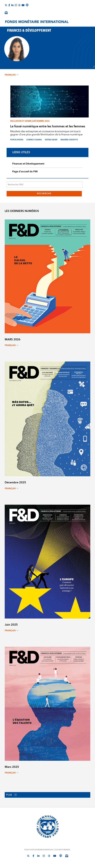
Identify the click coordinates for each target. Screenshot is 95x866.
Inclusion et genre (21, 121)
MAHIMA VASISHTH (69, 139)
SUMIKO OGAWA (34, 139)
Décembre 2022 (41, 121)
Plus (11, 795)
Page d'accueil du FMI (25, 171)
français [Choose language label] (11, 75)
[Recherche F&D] (45, 185)
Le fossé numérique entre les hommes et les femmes (47, 126)
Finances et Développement (28, 163)
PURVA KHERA (16, 139)
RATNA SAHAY (51, 139)
